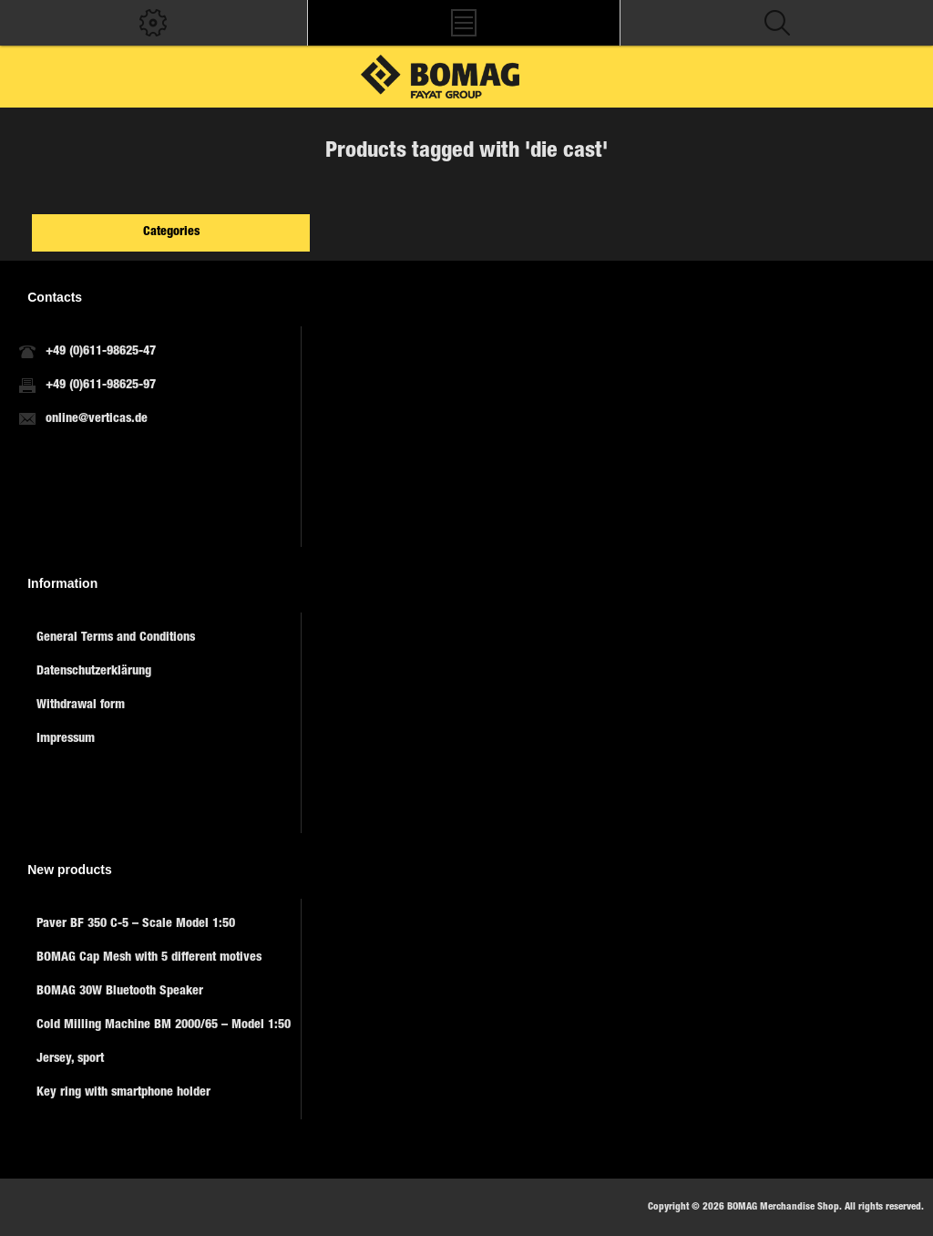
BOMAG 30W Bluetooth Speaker (119, 991)
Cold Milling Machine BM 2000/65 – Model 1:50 (163, 1025)
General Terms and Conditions (115, 638)
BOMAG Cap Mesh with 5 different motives (148, 958)
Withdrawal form (80, 705)
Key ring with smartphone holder (123, 1093)
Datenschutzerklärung (93, 671)
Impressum (65, 739)
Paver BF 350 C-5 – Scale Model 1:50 (135, 924)
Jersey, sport (70, 1059)
